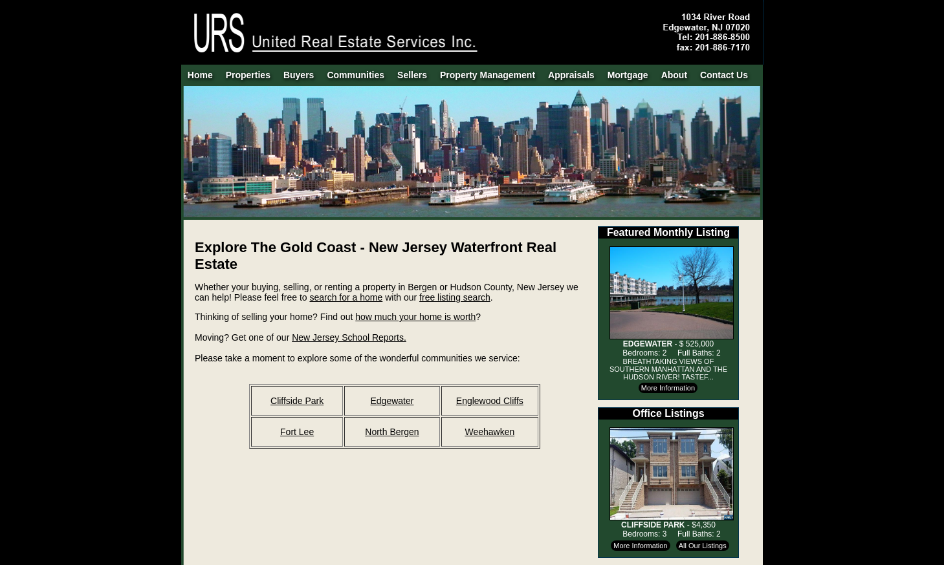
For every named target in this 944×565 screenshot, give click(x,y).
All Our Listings (703, 545)
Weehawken (489, 432)
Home (200, 75)
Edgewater (391, 401)
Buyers (298, 75)
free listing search (454, 297)
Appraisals (571, 75)
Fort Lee (297, 432)
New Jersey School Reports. (349, 337)
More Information (668, 388)
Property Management (487, 75)
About (674, 75)
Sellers (412, 75)
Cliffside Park (297, 401)
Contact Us (724, 75)
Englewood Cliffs (489, 401)
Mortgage (628, 75)
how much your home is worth (415, 317)
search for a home (345, 297)
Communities (355, 75)
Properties (248, 75)
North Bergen (392, 432)
